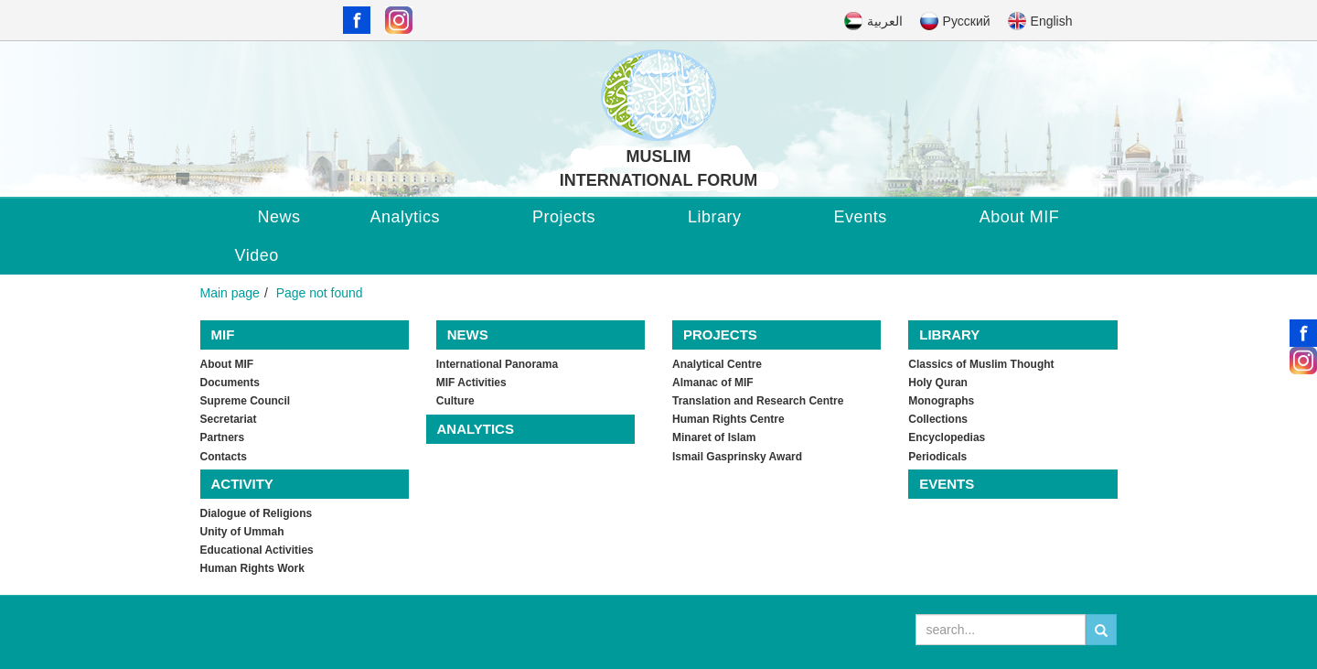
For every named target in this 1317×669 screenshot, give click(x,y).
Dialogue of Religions (256, 513)
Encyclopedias (946, 437)
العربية (885, 21)
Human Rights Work (252, 568)
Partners (222, 437)
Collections (938, 419)
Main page (230, 293)
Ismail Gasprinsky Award (737, 456)
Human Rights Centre (728, 419)
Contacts (223, 456)
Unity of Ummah (242, 531)
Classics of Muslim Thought (981, 364)
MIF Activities (471, 382)
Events (860, 217)
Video (257, 255)
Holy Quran (938, 382)
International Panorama (497, 364)
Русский (966, 21)
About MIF (1020, 217)
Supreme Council (245, 400)
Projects (563, 217)
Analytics (405, 217)
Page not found (319, 293)
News (279, 217)
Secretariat (228, 419)
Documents (230, 382)
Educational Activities (257, 550)
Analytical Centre (717, 364)
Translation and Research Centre (757, 400)
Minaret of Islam (713, 437)
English (1052, 21)
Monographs (941, 400)
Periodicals (937, 456)
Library (715, 217)
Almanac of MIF (713, 382)
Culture (455, 400)
